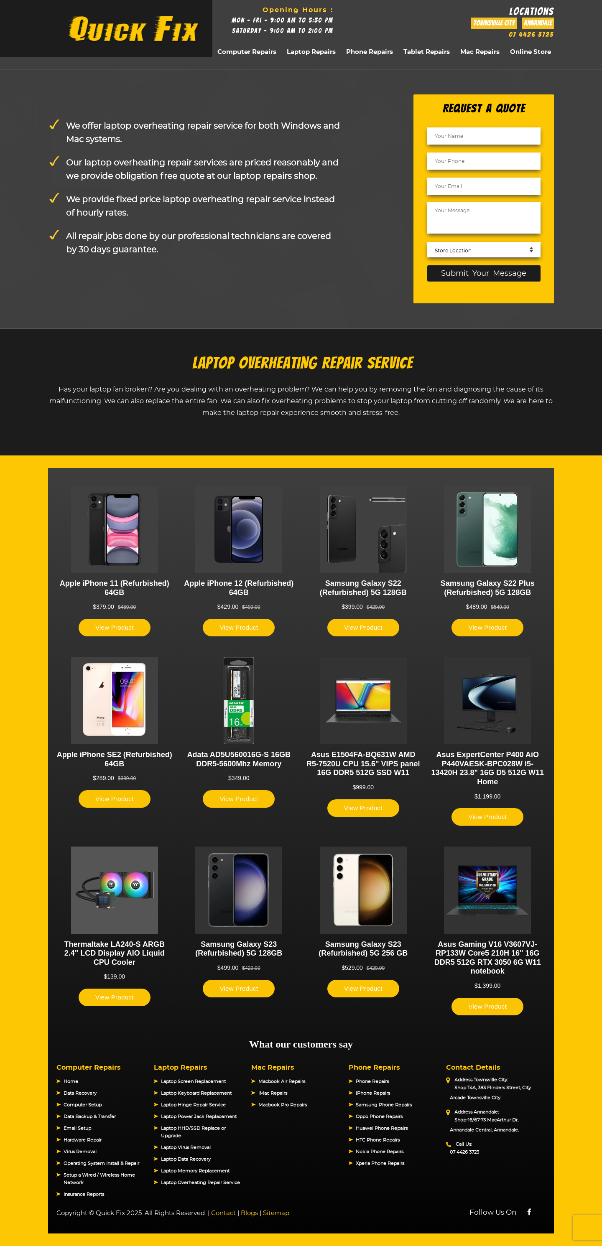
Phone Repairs (369, 52)
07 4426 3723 (531, 34)
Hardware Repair (83, 1140)
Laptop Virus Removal (186, 1147)
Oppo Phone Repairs (379, 1116)
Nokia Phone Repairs (379, 1151)
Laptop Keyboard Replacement (196, 1093)
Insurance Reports (84, 1194)
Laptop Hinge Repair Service (193, 1105)
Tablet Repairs (426, 52)
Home (71, 1081)
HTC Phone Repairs (378, 1140)
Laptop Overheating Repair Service (200, 1182)
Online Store (530, 52)
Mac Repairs (480, 52)
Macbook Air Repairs (281, 1081)
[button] (56, 1064)
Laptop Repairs (311, 52)
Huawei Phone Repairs (382, 1128)
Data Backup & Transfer (90, 1116)
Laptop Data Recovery (186, 1159)
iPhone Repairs (373, 1093)
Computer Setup (83, 1105)
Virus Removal (80, 1151)
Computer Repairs (246, 52)
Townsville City (494, 23)
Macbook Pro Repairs (282, 1105)
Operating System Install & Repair (101, 1163)
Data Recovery (80, 1093)
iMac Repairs (272, 1093)
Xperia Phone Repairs (380, 1163)
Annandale (538, 23)
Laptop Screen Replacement (193, 1081)
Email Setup (77, 1128)
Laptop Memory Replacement (195, 1171)
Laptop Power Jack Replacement (199, 1116)
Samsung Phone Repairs (384, 1105)
